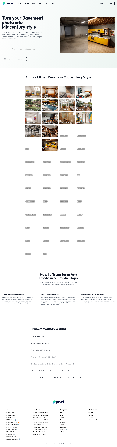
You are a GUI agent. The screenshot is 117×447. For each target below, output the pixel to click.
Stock (33, 3)
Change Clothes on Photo (40, 412)
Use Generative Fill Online (40, 422)
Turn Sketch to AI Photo (40, 432)
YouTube (90, 415)
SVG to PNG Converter (12, 432)
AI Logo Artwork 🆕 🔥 (12, 422)
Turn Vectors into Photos (40, 427)
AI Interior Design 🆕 (11, 429)
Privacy (62, 420)
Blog (46, 3)
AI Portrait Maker (10, 415)
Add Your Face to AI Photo (40, 420)
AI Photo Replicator (11, 427)
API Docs (63, 432)
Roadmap (63, 427)
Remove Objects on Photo (40, 415)
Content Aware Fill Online (40, 429)
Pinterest (90, 412)
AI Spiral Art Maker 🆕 (12, 424)
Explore (26, 3)
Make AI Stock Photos (39, 434)
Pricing (40, 3)
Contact (52, 3)
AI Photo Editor (9, 412)
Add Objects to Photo (39, 417)
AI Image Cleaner (10, 417)
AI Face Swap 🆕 (10, 434)
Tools (19, 3)
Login (101, 3)
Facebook (90, 417)
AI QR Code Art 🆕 (10, 420)
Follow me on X (92, 420)
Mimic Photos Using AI (39, 424)
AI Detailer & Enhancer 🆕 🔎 (13, 439)
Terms (62, 417)
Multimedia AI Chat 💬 (11, 436)
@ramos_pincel (67, 443)
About (62, 424)
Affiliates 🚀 (63, 429)
